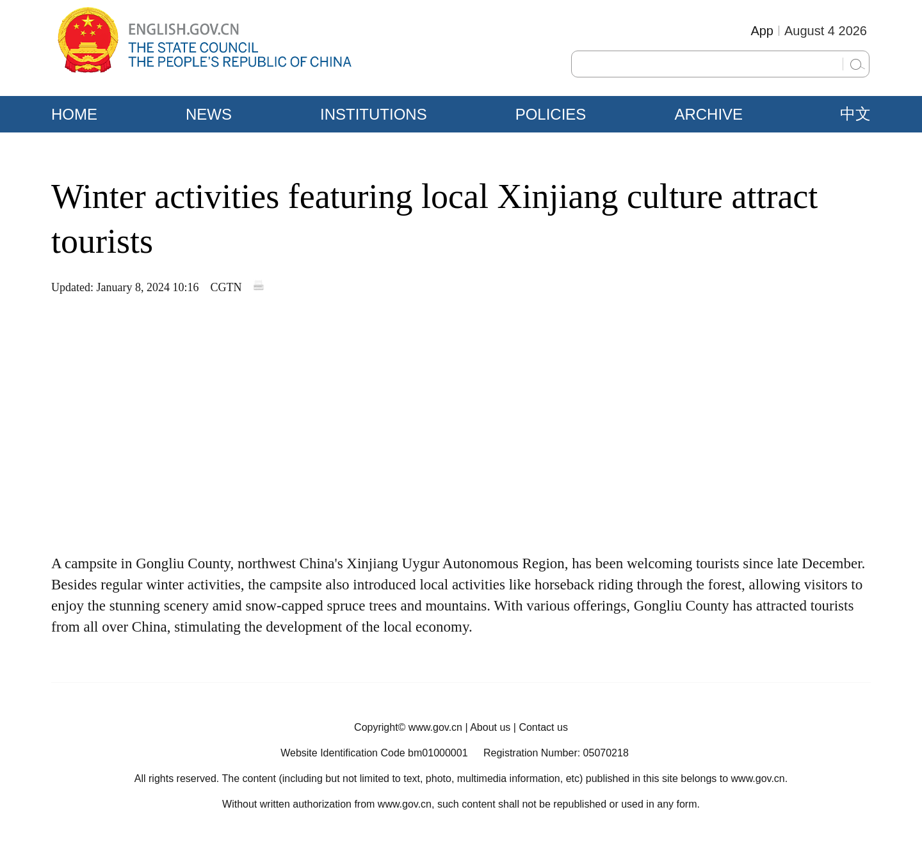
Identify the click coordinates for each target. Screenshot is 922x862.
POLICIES (550, 114)
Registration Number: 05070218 (556, 752)
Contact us (543, 727)
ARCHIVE (708, 114)
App (761, 31)
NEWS (209, 114)
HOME (74, 114)
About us (490, 727)
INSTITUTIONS (373, 114)
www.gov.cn (435, 727)
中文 (855, 114)
